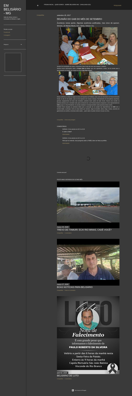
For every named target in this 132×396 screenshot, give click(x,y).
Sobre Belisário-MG (71, 4)
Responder (65, 134)
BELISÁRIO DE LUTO (68, 375)
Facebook (7, 32)
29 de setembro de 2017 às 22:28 (76, 129)
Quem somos (58, 4)
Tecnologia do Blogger (79, 390)
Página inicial (48, 4)
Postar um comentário (70, 290)
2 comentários (68, 378)
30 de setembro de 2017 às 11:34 (76, 138)
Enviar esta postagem (70, 119)
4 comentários (68, 233)
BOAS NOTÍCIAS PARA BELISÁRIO (75, 287)
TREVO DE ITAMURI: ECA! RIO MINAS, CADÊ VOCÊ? (84, 230)
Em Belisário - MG (12, 9)
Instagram (7, 35)
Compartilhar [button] (40, 15)
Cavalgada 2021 (84, 4)
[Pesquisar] (117, 5)
